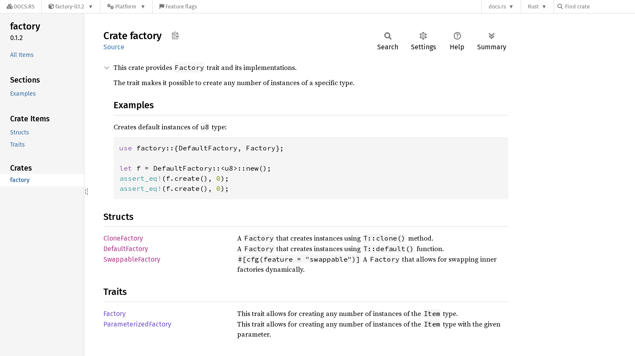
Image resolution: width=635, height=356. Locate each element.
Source (113, 47)
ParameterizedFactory (137, 324)
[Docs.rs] (20, 6)
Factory (114, 314)
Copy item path (175, 35)
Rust (533, 6)
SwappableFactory (131, 259)
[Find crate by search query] (599, 6)
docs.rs (497, 6)
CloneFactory (123, 238)
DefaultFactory (125, 249)
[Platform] (126, 6)
